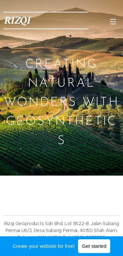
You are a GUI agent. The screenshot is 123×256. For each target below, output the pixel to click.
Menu (113, 21)
